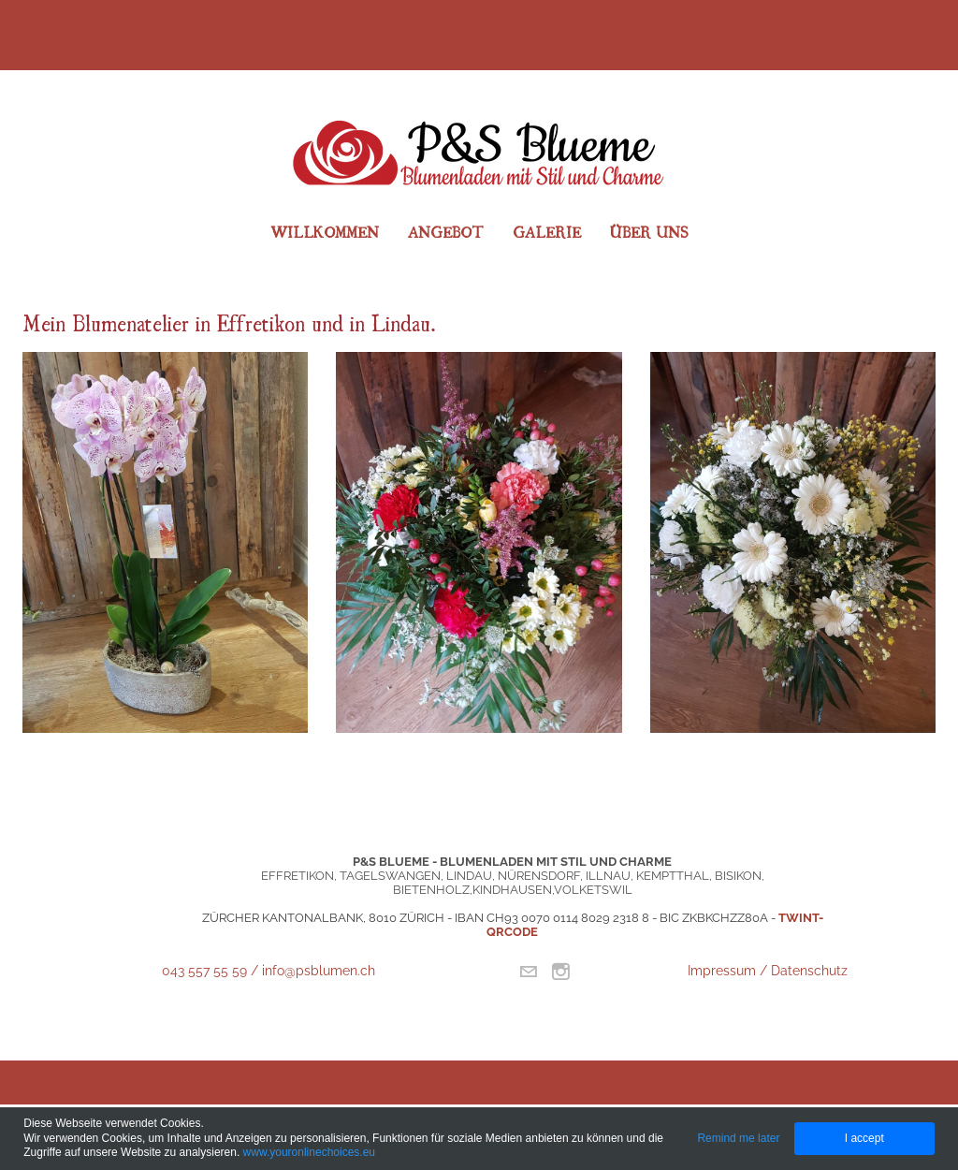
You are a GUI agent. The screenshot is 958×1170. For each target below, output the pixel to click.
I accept (864, 1138)
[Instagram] (561, 971)
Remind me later (738, 1138)
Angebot (446, 231)
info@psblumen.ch (318, 970)
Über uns (649, 231)
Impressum (724, 970)
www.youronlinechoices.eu (309, 1152)
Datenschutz (809, 970)
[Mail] (528, 971)
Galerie (547, 231)
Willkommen (324, 231)
